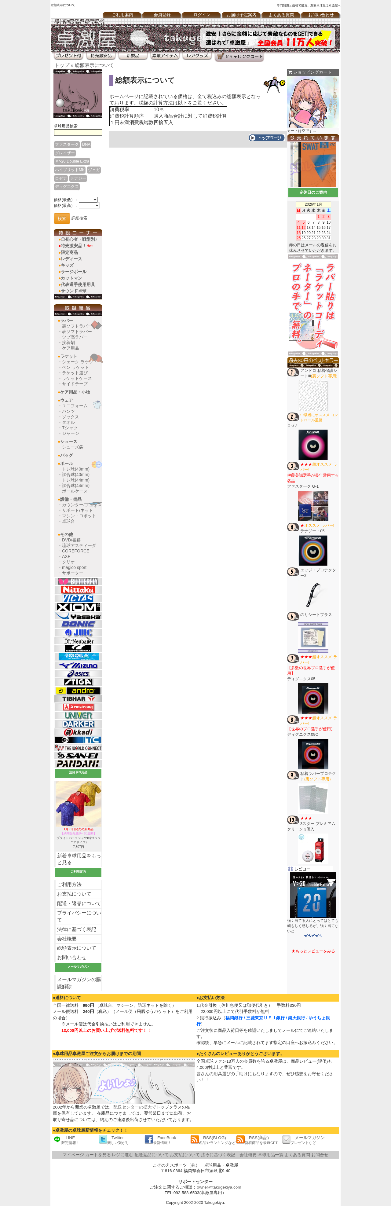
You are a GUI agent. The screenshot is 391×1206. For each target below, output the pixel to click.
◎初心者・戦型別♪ (79, 239)
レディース (71, 258)
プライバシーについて (79, 916)
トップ (62, 65)
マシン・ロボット (79, 515)
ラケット (68, 356)
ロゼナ (61, 178)
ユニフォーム (75, 405)
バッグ (66, 455)
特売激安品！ (77, 245)
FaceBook (160, 1140)
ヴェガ (94, 169)
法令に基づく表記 (218, 1155)
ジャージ (70, 433)
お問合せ (319, 1155)
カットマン (71, 278)
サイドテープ (75, 383)
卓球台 (68, 521)
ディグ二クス (67, 186)
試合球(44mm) (76, 485)
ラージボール (73, 271)
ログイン (201, 15)
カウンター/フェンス (82, 504)
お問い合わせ (321, 15)
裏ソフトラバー (77, 326)
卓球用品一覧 (270, 1155)
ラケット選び (75, 372)
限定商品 (69, 252)
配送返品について (151, 1155)
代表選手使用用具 (78, 284)
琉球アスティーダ (79, 545)
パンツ (68, 411)
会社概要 (67, 938)
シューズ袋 (72, 447)
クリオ (68, 561)
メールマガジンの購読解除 (79, 983)
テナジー (78, 178)
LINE (66, 1140)
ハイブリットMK (70, 169)
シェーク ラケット (79, 361)
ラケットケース (77, 378)
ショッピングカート (310, 72)
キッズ (67, 265)
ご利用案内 (122, 15)
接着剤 (68, 342)
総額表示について (94, 65)
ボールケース (75, 491)
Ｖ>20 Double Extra (72, 161)
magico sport (74, 567)
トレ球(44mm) (76, 480)
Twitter (114, 1140)
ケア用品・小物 (75, 392)
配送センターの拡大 (132, 1107)
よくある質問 (281, 15)
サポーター (72, 572)
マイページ (73, 1155)
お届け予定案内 (242, 15)
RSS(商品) (257, 1140)
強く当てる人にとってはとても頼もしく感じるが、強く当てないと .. (312, 925)
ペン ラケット (75, 367)
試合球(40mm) (76, 474)
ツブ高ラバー (75, 337)
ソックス (70, 416)
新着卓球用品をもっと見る (79, 859)
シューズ (68, 441)
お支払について (74, 893)
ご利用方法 (69, 884)
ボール (66, 463)
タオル (68, 422)
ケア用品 (70, 348)
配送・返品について (79, 903)
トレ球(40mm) (76, 469)
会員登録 (162, 15)
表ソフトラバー (77, 331)
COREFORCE (75, 550)
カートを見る (98, 1155)
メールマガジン (303, 1140)
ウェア (66, 400)
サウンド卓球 (73, 290)
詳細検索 (79, 218)
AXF (66, 556)
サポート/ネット (77, 510)
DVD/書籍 (71, 539)
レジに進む (122, 1155)
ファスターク (67, 144)
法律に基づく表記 (76, 929)
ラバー (66, 320)
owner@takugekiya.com (219, 1187)
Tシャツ (70, 427)
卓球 (208, 1165)
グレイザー (65, 153)
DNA (86, 144)
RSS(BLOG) (213, 1140)
